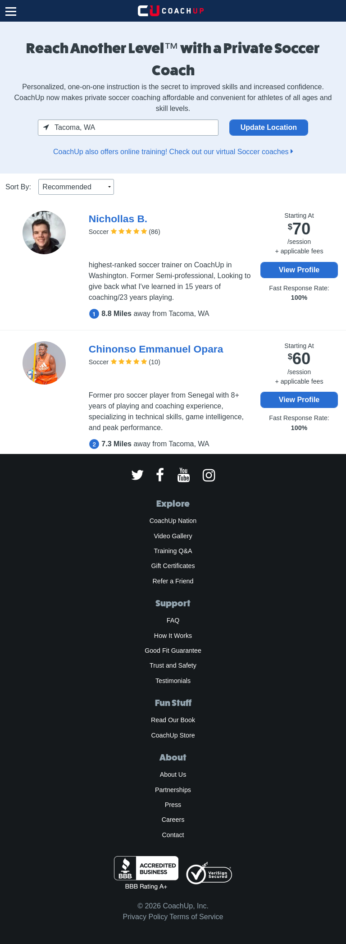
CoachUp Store (173, 735)
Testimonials (173, 680)
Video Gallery (173, 536)
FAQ (173, 620)
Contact (173, 835)
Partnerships (173, 789)
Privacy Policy (145, 917)
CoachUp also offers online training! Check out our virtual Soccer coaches (173, 152)
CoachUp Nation (173, 520)
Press (173, 804)
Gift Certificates (173, 565)
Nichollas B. (118, 219)
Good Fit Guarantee (173, 650)
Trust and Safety (173, 665)
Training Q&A (173, 550)
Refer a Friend (173, 581)
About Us (173, 774)
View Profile (299, 270)
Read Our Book (173, 720)
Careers (173, 819)
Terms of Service (196, 917)
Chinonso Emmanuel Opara (156, 349)
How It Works (173, 635)
